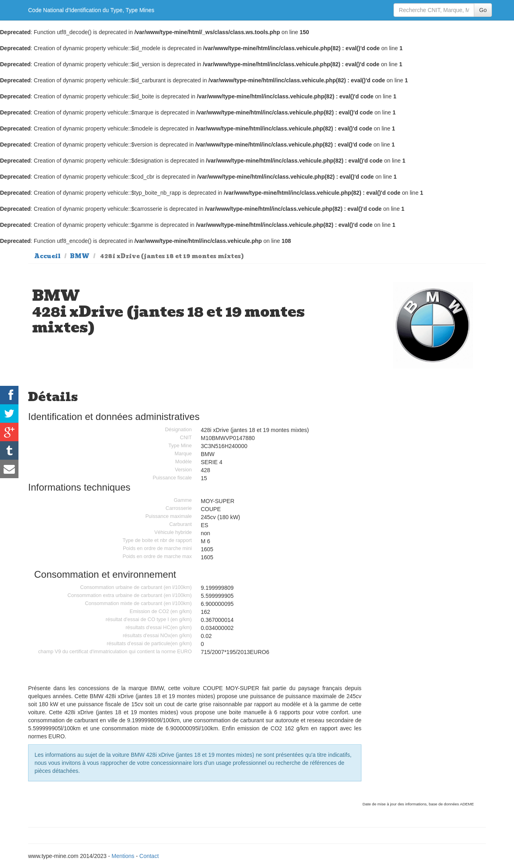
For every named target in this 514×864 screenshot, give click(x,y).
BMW (80, 256)
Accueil (47, 256)
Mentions (123, 856)
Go (483, 10)
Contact (149, 856)
